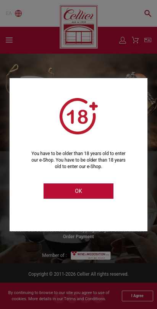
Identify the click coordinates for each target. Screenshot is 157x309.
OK (78, 191)
